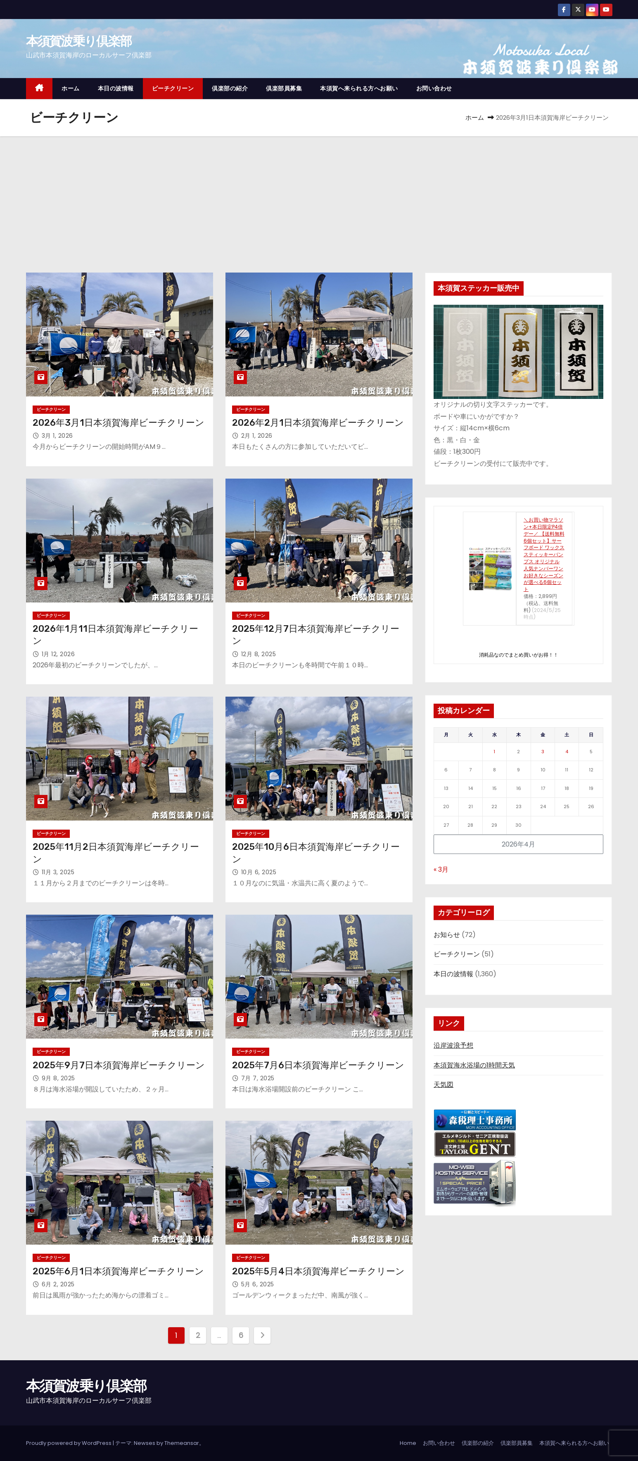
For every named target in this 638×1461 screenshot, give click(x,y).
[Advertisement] (319, 198)
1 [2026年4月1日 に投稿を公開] (494, 751)
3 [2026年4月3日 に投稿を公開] (542, 751)
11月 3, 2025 (58, 872)
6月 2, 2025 (58, 1284)
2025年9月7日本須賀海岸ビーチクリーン (119, 1065)
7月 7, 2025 (258, 1078)
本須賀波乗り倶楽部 (79, 41)
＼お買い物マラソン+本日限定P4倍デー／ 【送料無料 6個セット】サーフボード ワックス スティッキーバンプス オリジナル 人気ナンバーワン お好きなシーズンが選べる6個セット (544, 554)
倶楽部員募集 (284, 88)
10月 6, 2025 (259, 872)
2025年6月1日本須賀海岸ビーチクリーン (118, 1271)
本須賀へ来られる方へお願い (359, 88)
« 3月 (441, 869)
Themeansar (181, 1443)
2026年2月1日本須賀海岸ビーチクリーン (318, 422)
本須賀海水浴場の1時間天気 (474, 1065)
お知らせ (447, 934)
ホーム (71, 88)
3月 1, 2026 (57, 436)
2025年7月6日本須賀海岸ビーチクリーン (318, 1065)
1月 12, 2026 (58, 654)
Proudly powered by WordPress (69, 1443)
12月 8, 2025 (258, 654)
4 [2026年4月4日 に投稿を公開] (566, 751)
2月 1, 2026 (257, 436)
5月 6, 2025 (257, 1284)
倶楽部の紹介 (230, 88)
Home (408, 1443)
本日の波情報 (116, 88)
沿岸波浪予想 (453, 1045)
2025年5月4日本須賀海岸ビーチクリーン (318, 1271)
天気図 (443, 1084)
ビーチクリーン (173, 88)
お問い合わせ (434, 88)
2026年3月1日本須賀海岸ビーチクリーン (118, 422)
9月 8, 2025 (58, 1078)
